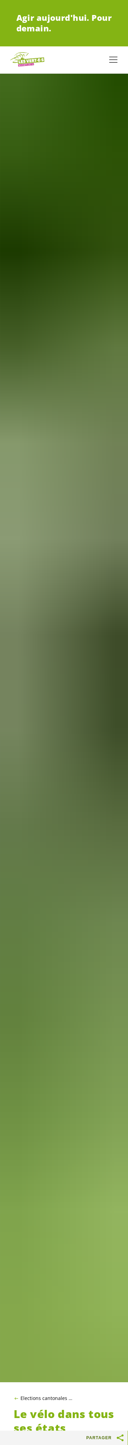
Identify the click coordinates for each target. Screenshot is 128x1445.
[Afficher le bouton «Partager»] (120, 1438)
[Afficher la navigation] (113, 60)
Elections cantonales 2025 (47, 1398)
